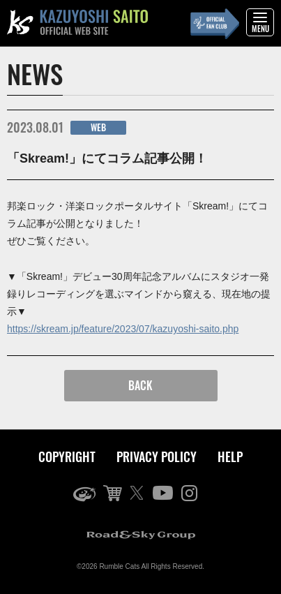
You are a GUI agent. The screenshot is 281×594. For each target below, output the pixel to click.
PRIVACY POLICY (156, 456)
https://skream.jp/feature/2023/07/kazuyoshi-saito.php (122, 328)
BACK (140, 385)
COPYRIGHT (67, 456)
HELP (230, 456)
